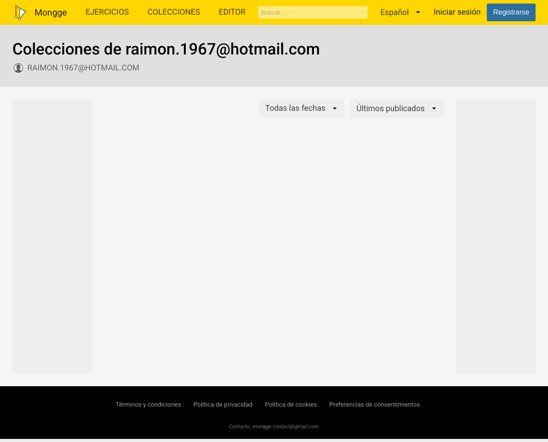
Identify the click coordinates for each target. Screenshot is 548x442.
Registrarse (511, 12)
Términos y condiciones (148, 404)
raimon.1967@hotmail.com (83, 68)
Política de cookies (291, 404)
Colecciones (174, 12)
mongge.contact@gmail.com (286, 426)
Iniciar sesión (457, 12)
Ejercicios (107, 12)
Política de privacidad (222, 404)
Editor (232, 12)
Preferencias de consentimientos (374, 404)
